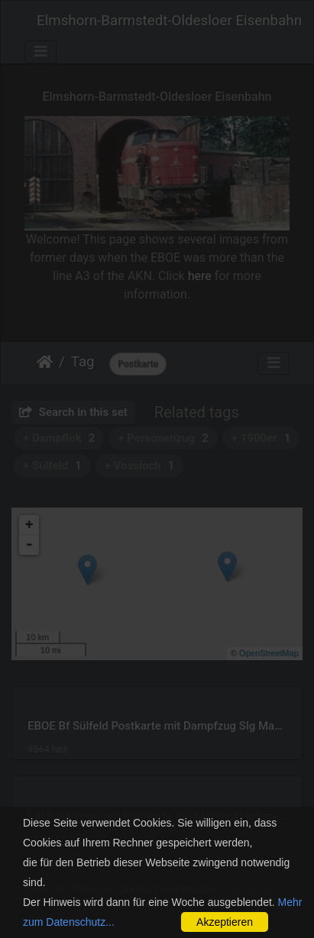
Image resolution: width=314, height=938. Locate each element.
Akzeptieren (224, 922)
